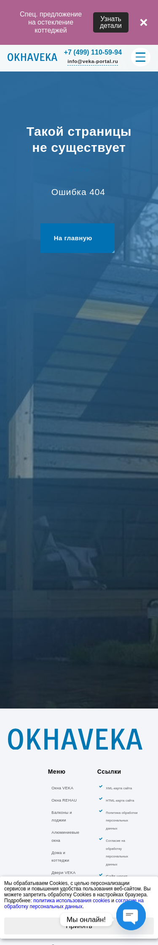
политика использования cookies (71, 901)
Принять (79, 925)
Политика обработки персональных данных (121, 858)
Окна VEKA (62, 825)
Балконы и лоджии (61, 853)
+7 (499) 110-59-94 (93, 52)
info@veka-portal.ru (92, 61)
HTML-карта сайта (120, 838)
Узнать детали (111, 22)
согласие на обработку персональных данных (74, 903)
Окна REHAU (64, 837)
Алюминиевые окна (65, 874)
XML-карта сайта (119, 825)
